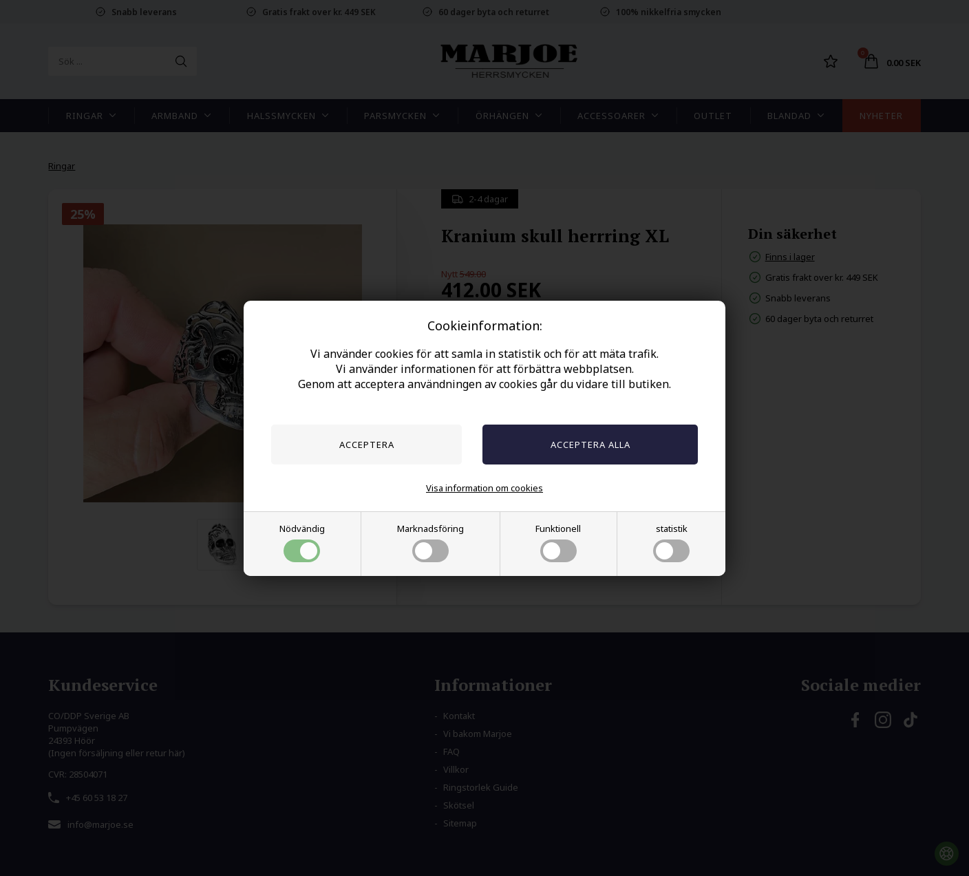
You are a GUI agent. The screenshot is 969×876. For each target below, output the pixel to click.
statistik (671, 542)
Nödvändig (302, 542)
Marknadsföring (430, 542)
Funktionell (558, 542)
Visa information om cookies (484, 488)
